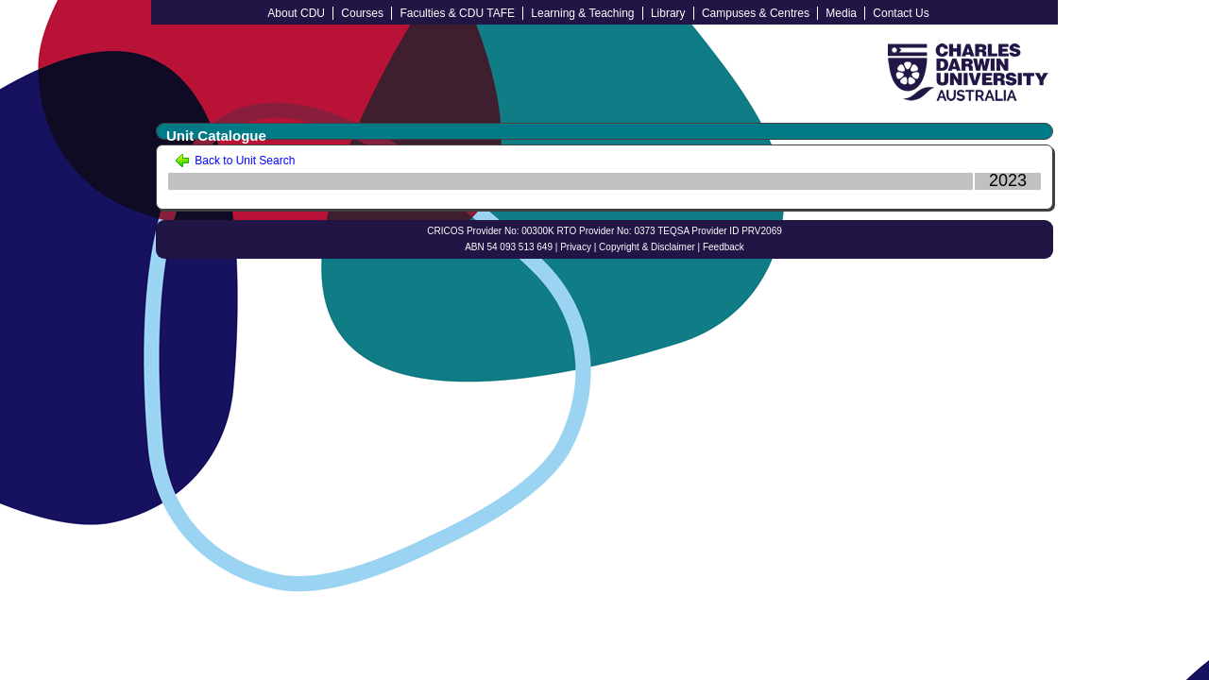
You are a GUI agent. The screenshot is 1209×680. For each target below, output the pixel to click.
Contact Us (900, 13)
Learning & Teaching (582, 13)
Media (841, 13)
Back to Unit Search (235, 160)
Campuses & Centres (755, 13)
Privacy (575, 247)
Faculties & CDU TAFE (457, 13)
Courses (362, 13)
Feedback (723, 247)
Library (668, 13)
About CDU (296, 13)
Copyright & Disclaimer (647, 247)
